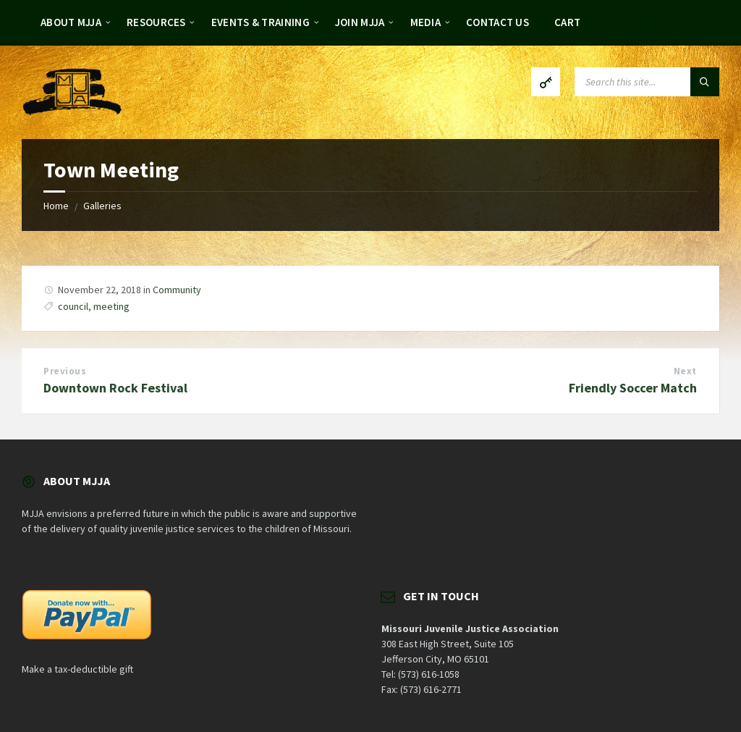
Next (685, 371)
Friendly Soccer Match (633, 387)
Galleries (102, 205)
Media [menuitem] (425, 22)
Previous (64, 371)
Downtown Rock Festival (115, 387)
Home (56, 205)
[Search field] (647, 81)
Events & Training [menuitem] (260, 22)
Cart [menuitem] (567, 22)
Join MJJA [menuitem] (360, 22)
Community (177, 289)
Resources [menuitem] (156, 22)
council (73, 306)
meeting (111, 306)
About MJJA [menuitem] (71, 22)
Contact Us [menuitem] (497, 22)
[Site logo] (72, 111)
